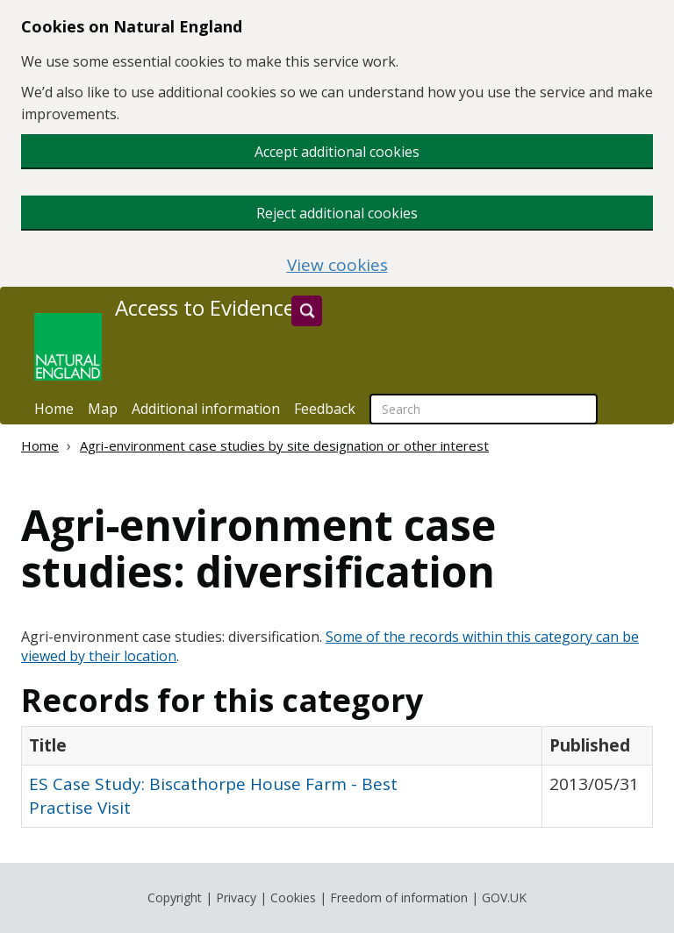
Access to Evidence (205, 307)
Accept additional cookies (337, 151)
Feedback (324, 409)
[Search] (306, 311)
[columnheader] (282, 745)
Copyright (174, 897)
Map (103, 409)
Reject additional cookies (337, 213)
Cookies (293, 897)
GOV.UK (504, 897)
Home (54, 409)
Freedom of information (399, 897)
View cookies (337, 265)
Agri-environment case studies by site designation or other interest (284, 445)
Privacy (236, 897)
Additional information (206, 409)
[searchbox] (483, 409)
